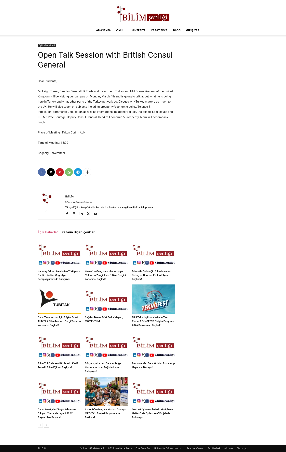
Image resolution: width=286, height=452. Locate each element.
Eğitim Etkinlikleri (47, 45)
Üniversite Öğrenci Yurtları (168, 448)
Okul (120, 30)
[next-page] (46, 425)
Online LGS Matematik (92, 448)
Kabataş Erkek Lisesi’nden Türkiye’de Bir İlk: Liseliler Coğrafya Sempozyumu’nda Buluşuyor (59, 275)
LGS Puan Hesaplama (120, 448)
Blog (177, 30)
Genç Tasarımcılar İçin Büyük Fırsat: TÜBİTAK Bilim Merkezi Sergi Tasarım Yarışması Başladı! (59, 321)
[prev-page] (40, 425)
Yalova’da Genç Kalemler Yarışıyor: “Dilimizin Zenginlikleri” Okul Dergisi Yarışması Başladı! (105, 275)
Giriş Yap (192, 30)
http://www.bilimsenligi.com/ (78, 202)
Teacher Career (195, 448)
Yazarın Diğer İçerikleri (78, 232)
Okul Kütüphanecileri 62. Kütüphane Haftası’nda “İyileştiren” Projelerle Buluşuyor (152, 413)
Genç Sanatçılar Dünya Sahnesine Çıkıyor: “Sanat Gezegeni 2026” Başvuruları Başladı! (57, 413)
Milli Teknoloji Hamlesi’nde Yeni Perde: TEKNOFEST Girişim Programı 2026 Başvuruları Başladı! (153, 321)
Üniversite (137, 30)
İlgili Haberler (48, 232)
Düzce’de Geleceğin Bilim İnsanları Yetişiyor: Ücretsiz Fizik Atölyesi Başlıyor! (151, 275)
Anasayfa (103, 30)
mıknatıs (228, 448)
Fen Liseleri (213, 448)
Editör (69, 196)
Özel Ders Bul (143, 448)
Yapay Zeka (159, 30)
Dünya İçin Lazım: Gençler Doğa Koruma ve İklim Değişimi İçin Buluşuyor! (103, 367)
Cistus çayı (242, 448)
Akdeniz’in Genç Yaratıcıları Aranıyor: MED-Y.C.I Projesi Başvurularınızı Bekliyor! (106, 413)
